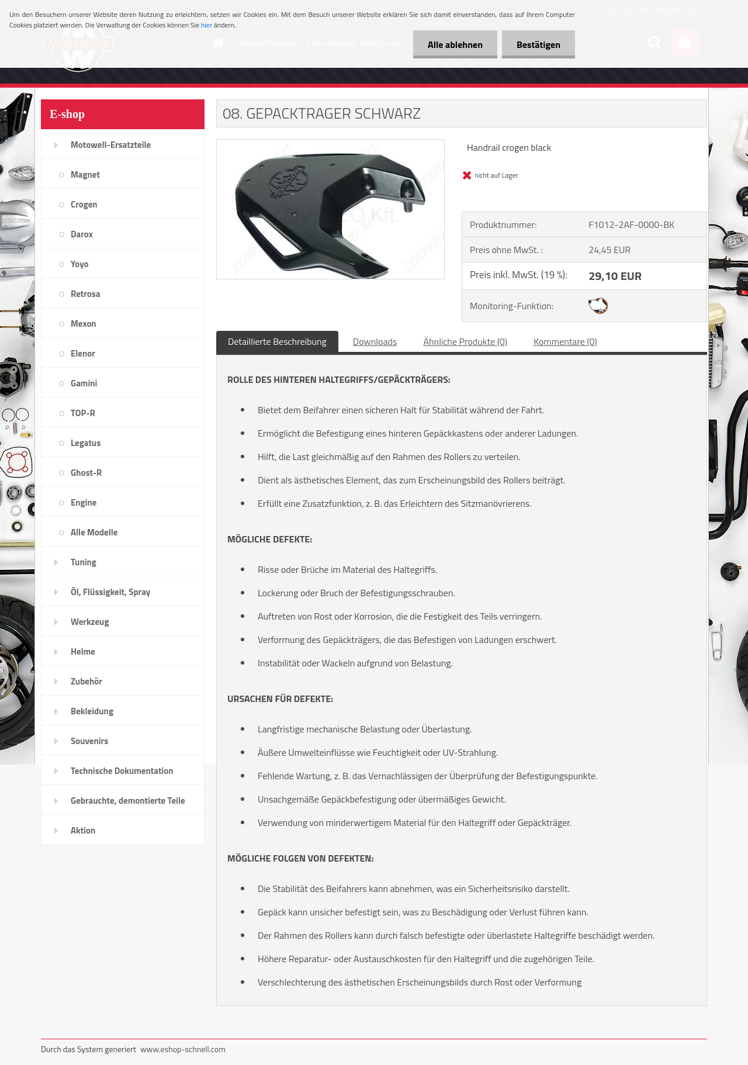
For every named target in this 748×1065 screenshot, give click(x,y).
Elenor (83, 353)
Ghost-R (86, 472)
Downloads (375, 341)
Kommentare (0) (565, 341)
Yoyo (80, 264)
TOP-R (83, 413)
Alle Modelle (94, 532)
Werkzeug (90, 621)
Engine (83, 502)
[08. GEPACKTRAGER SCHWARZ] (330, 144)
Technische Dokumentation (122, 770)
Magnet (85, 174)
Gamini (84, 383)
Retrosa (86, 293)
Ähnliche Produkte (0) (465, 341)
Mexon (83, 323)
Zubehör (86, 681)
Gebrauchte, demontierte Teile (128, 800)
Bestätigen (538, 44)
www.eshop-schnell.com (183, 1049)
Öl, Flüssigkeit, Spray (110, 592)
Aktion (83, 830)
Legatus (86, 442)
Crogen (84, 204)
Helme (83, 651)
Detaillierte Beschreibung (277, 341)
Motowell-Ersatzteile (111, 144)
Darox (82, 234)
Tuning (83, 562)
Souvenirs (89, 741)
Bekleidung (92, 711)
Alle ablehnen (455, 44)
